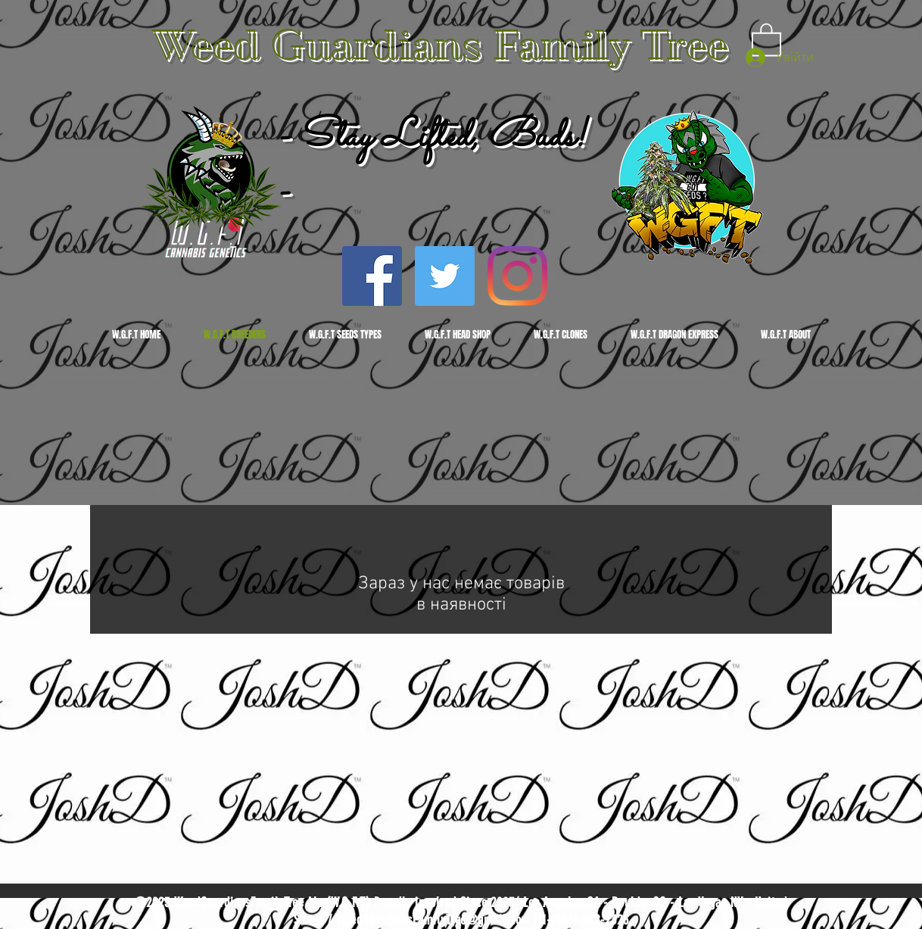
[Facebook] (372, 276)
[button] (766, 38)
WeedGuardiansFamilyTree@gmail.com (433, 920)
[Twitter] (445, 276)
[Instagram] (517, 276)
